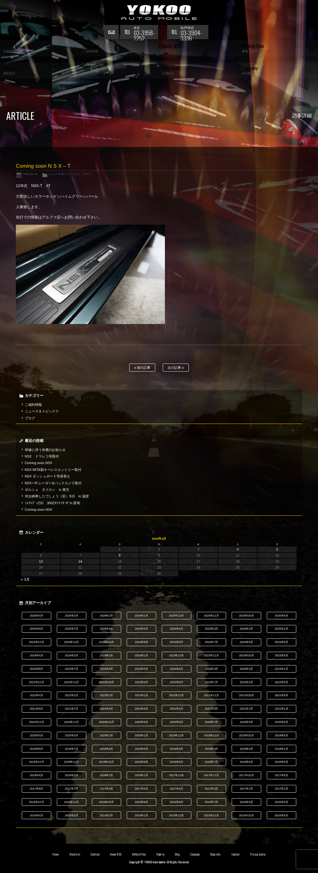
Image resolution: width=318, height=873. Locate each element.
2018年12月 (36, 761)
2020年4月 (36, 735)
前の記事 (142, 368)
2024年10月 (106, 642)
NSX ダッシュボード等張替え (47, 476)
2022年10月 (106, 682)
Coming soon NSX (38, 463)
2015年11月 (211, 815)
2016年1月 (141, 815)
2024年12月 (36, 642)
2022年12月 (36, 682)
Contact (235, 854)
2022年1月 (141, 695)
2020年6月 (246, 722)
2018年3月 (71, 775)
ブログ (86, 174)
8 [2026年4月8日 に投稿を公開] (119, 555)
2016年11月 (71, 802)
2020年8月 (176, 722)
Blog (177, 854)
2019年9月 (281, 735)
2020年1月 (141, 735)
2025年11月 (211, 615)
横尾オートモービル (159, 12)
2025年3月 (211, 628)
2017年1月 (281, 788)
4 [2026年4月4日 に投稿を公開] (238, 549)
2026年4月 (36, 615)
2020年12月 (36, 722)
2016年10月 (106, 802)
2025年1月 (281, 628)
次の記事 (176, 368)
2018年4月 (36, 775)
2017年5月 (141, 788)
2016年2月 (106, 815)
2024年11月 (71, 642)
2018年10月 (106, 761)
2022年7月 (211, 682)
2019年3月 (211, 748)
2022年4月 (36, 695)
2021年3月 (211, 708)
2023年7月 (71, 668)
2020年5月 (281, 722)
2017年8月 (36, 788)
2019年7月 (71, 748)
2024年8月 (176, 642)
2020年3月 (71, 735)
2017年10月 (246, 775)
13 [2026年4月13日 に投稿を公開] (41, 561)
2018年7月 (211, 761)
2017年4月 (176, 788)
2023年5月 (141, 668)
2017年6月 (106, 788)
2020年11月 (71, 722)
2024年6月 (246, 642)
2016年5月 (281, 802)
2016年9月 (141, 802)
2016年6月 (246, 802)
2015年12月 (176, 815)
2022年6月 (246, 682)
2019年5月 (141, 748)
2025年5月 (141, 628)
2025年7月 (71, 628)
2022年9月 (141, 682)
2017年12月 (176, 775)
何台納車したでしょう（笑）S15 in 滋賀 (57, 496)
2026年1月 (141, 615)
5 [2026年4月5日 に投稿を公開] (277, 549)
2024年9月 (141, 642)
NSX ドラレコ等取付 (42, 456)
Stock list (74, 854)
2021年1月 (281, 708)
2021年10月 (246, 695)
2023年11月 (211, 655)
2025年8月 (36, 628)
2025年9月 (281, 615)
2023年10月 (246, 655)
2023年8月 (36, 668)
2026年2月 (106, 615)
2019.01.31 (30, 174)
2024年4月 (36, 655)
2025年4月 (176, 628)
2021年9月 (281, 695)
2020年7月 (211, 722)
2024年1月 (141, 655)
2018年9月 (141, 761)
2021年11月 (211, 695)
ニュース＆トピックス (64, 174)
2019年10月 (246, 735)
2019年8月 (36, 748)
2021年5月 (141, 708)
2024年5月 (281, 642)
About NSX (116, 854)
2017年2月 (246, 788)
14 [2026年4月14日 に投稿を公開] (80, 561)
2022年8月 (176, 682)
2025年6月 (106, 628)
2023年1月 (281, 668)
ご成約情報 (33, 404)
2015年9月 (281, 815)
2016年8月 (176, 802)
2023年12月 (176, 655)
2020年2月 (106, 735)
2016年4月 (36, 815)
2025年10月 (246, 615)
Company (195, 854)
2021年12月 (176, 695)
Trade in (160, 854)
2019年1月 (281, 748)
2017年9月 (281, 775)
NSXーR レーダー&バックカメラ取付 (53, 483)
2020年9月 (141, 722)
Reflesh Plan (139, 854)
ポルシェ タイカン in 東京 (47, 489)
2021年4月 (176, 708)
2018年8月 (176, 761)
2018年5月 (281, 761)
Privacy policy (258, 854)
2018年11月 (71, 761)
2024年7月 (211, 642)
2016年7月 (211, 802)
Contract (95, 854)
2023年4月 (176, 668)
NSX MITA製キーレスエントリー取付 (53, 470)
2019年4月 (176, 748)
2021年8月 (36, 708)
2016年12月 (36, 802)
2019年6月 (106, 748)
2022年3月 (71, 695)
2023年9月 (281, 655)
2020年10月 (106, 722)
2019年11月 (211, 735)
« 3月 (25, 579)
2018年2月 (106, 775)
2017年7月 (71, 788)
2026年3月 (71, 615)
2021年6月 (106, 708)
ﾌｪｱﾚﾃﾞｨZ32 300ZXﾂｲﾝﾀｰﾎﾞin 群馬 (52, 503)
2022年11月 (71, 682)
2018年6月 (246, 761)
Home (55, 854)
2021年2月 (246, 708)
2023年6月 (106, 668)
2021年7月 (71, 708)
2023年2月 (246, 668)
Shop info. (215, 854)
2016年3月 (71, 815)
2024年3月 (71, 655)
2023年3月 (211, 668)
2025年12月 (176, 615)
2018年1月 (141, 775)
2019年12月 (176, 735)
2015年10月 (246, 815)
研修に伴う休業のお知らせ (45, 450)
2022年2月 (106, 695)
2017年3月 (211, 788)
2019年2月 (246, 748)
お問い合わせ (112, 32)
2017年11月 (211, 775)
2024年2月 (106, 655)
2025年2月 (246, 628)
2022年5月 (281, 682)
